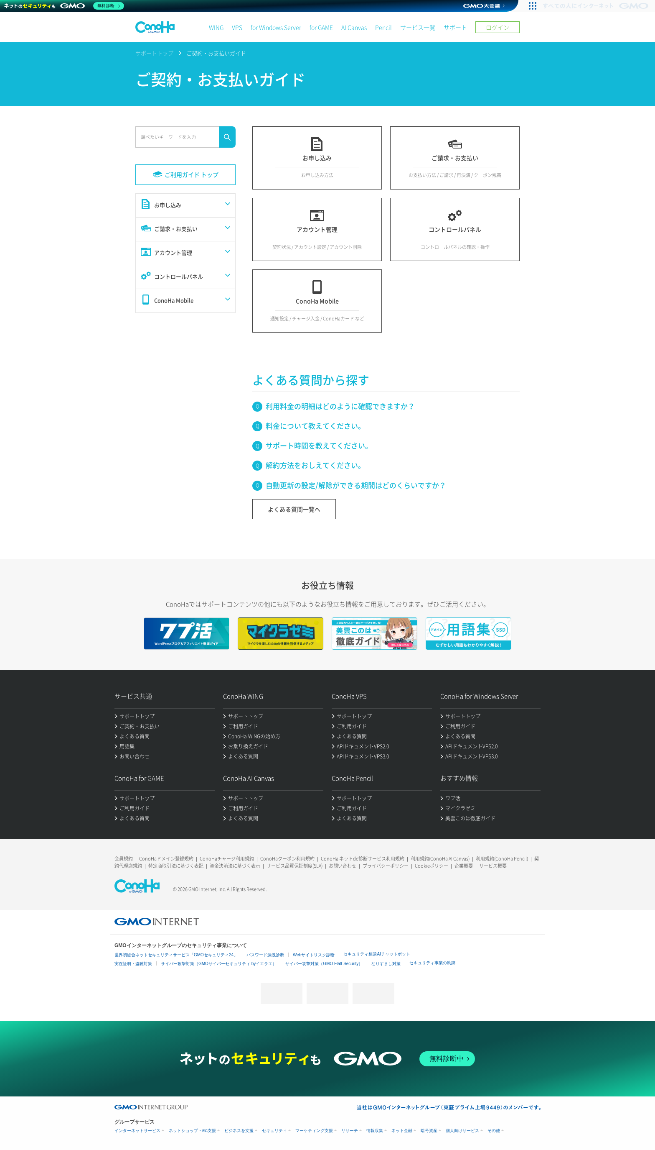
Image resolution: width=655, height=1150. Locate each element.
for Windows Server (276, 27)
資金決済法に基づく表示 (235, 865)
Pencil (383, 27)
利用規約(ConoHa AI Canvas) (440, 858)
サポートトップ (154, 53)
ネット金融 (401, 1130)
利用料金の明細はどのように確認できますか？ (340, 406)
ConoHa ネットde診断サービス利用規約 (362, 858)
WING (216, 27)
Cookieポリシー (431, 865)
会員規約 (123, 858)
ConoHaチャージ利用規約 (227, 858)
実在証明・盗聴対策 (133, 963)
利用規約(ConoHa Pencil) (502, 858)
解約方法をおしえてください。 (315, 465)
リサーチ (349, 1130)
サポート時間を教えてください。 (319, 445)
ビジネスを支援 (239, 1130)
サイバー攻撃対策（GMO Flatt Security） (324, 963)
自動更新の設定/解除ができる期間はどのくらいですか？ (356, 485)
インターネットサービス (137, 1130)
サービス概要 (493, 865)
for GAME (321, 27)
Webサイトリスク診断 (314, 955)
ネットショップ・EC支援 (192, 1130)
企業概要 (463, 865)
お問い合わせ (342, 865)
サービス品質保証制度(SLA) (294, 865)
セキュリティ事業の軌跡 (432, 962)
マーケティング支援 (314, 1130)
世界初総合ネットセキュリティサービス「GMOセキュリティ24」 (176, 955)
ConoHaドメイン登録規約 (166, 858)
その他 (493, 1130)
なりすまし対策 (386, 963)
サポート (455, 27)
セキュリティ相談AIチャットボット (376, 954)
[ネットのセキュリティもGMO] (64, 6)
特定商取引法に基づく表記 (175, 865)
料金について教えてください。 (315, 425)
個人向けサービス (462, 1130)
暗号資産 (429, 1130)
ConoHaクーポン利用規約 (287, 858)
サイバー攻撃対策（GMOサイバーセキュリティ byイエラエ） (219, 963)
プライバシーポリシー (386, 865)
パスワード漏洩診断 (265, 955)
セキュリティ (274, 1130)
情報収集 (374, 1130)
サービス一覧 (417, 27)
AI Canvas (354, 27)
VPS (237, 27)
